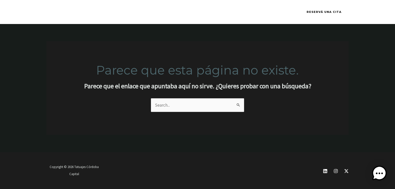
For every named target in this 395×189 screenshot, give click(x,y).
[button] (324, 12)
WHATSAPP (122, 12)
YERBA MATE (204, 12)
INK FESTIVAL (89, 12)
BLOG (177, 12)
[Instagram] (336, 171)
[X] (346, 171)
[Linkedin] (325, 171)
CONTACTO (152, 12)
